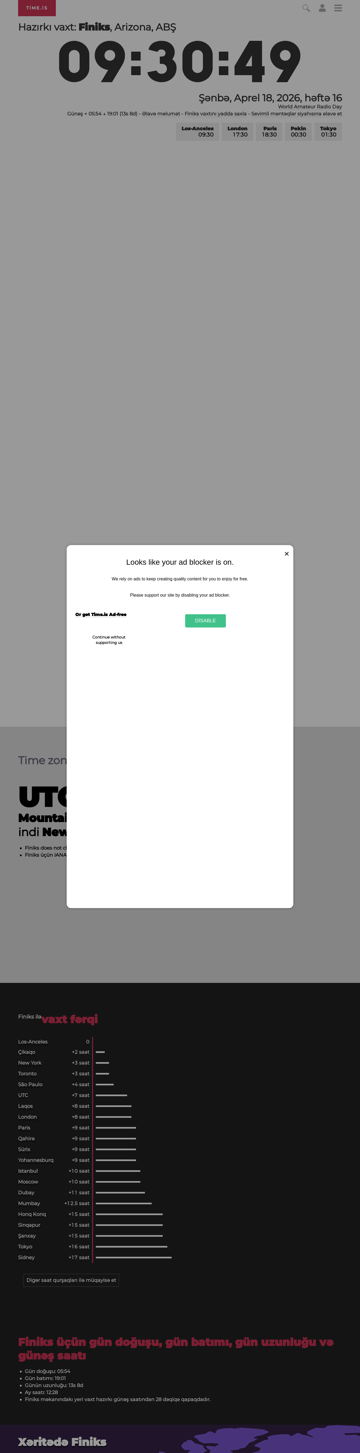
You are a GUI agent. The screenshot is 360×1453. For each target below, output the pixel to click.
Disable (205, 621)
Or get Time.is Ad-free (100, 614)
